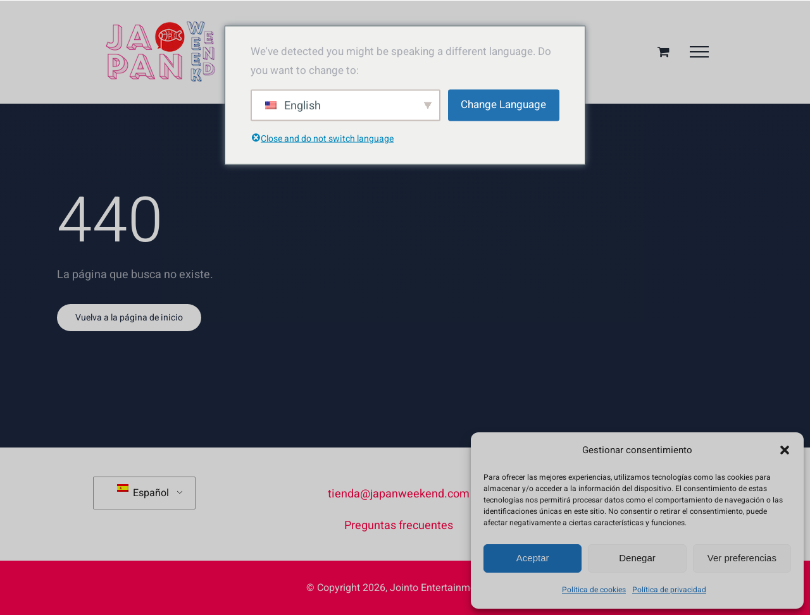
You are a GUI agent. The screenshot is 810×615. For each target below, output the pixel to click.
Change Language (503, 105)
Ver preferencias (741, 557)
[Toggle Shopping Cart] (663, 51)
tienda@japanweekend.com (399, 493)
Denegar (637, 557)
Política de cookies (594, 589)
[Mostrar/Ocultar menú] (699, 52)
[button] (784, 450)
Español (143, 492)
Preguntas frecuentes (398, 525)
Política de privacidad (669, 589)
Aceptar (532, 557)
